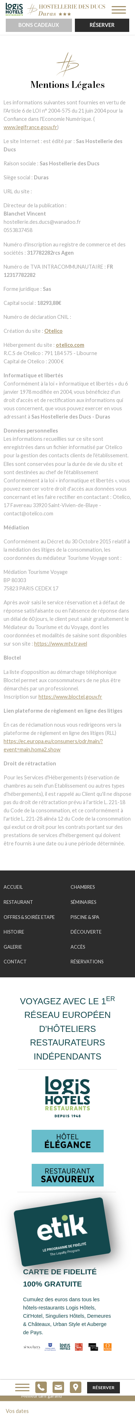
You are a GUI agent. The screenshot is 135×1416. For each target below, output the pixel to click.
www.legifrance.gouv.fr (30, 127)
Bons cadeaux (38, 25)
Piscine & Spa (85, 917)
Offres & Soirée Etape (29, 917)
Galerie (13, 947)
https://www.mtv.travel (60, 644)
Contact (15, 961)
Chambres (83, 887)
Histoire (14, 932)
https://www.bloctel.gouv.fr (70, 697)
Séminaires (83, 902)
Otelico (53, 331)
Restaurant (18, 902)
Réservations (87, 961)
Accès (78, 947)
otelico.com (70, 345)
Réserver (102, 25)
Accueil (13, 887)
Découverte (86, 932)
